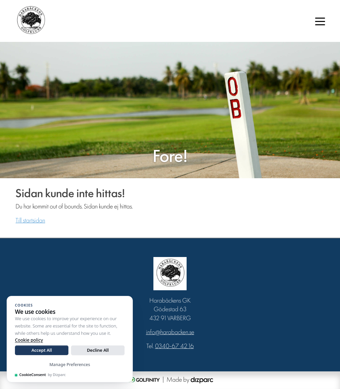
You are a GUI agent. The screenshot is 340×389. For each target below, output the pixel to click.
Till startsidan (30, 219)
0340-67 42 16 (174, 345)
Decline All (98, 350)
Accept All (42, 350)
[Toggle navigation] (320, 21)
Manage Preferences (69, 364)
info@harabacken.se (170, 331)
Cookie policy (29, 340)
